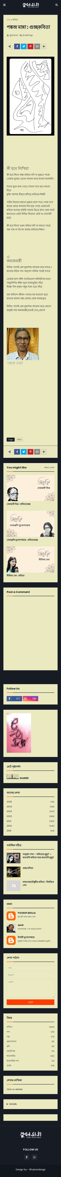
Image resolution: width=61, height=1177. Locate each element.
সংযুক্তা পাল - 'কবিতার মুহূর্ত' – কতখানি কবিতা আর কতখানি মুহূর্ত (38, 856)
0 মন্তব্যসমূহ (28, 35)
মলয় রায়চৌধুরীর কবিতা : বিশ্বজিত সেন (38, 883)
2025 (30, 802)
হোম (8, 19)
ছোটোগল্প (30, 1051)
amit (21, 925)
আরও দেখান (49, 467)
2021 (30, 821)
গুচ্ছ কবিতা (28, 868)
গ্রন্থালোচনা (30, 1041)
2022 (30, 816)
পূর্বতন (53, 676)
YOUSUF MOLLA (27, 913)
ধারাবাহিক (30, 1056)
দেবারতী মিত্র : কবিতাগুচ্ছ (18, 504)
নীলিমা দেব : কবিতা (15, 575)
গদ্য (30, 1032)
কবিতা (15, 19)
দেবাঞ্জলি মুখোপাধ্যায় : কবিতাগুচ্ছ (22, 540)
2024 (30, 806)
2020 (30, 826)
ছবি (30, 1046)
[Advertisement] (30, 402)
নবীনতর (8, 676)
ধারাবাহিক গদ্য (30, 1061)
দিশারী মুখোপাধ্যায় (26, 937)
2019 (30, 830)
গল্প (30, 1037)
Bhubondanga (37, 1169)
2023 (30, 811)
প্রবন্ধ (30, 1065)
